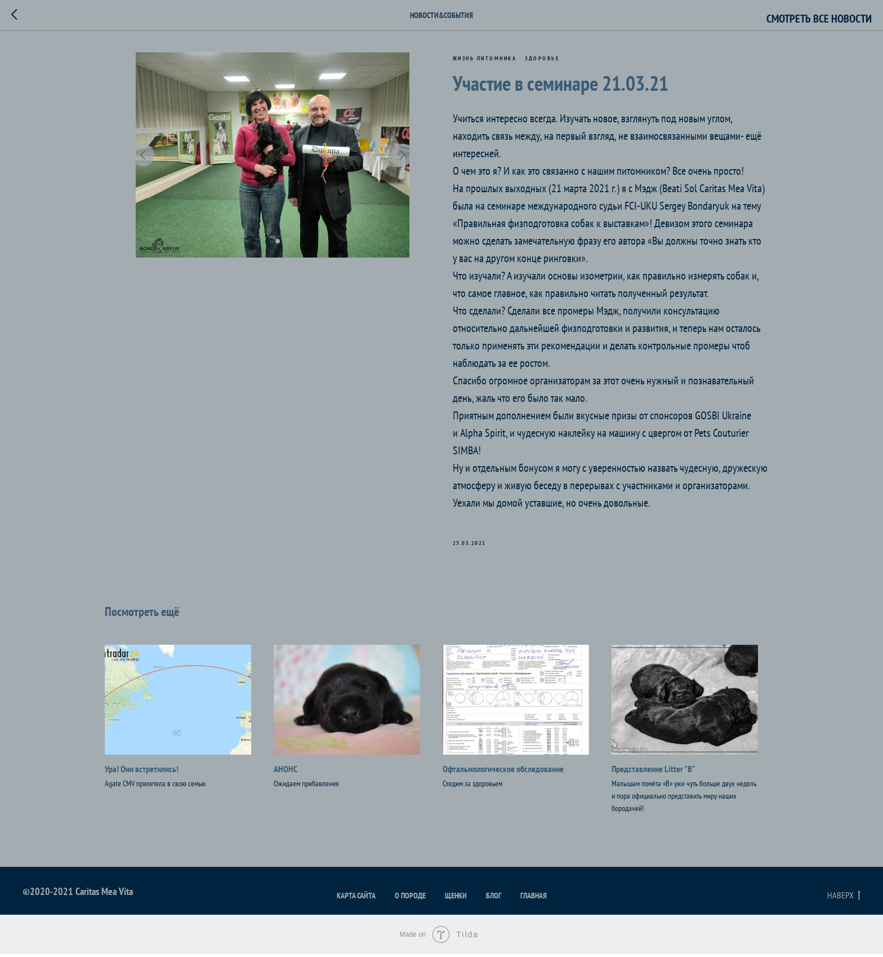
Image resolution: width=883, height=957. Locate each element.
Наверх (843, 898)
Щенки (456, 898)
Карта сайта (356, 898)
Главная (533, 898)
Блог (493, 898)
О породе (410, 898)
